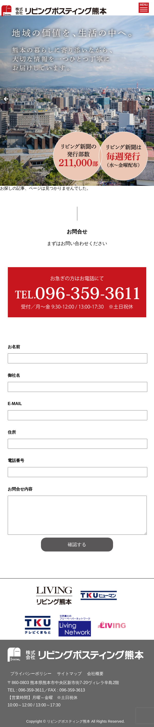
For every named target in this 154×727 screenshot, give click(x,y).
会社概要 (95, 673)
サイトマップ (69, 673)
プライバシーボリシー (31, 673)
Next (147, 99)
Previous (6, 99)
